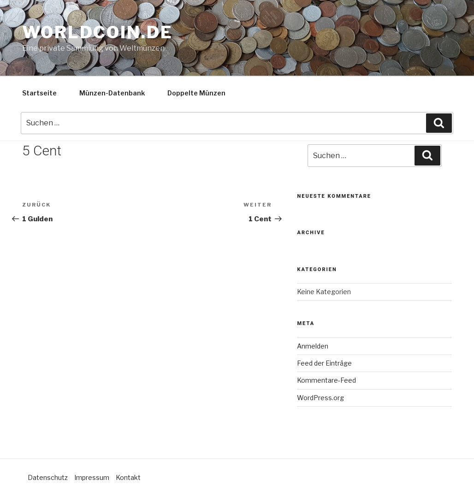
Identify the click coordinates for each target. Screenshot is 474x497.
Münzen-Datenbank (112, 93)
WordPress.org (320, 398)
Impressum (91, 477)
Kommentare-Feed (326, 380)
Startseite (39, 93)
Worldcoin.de (97, 32)
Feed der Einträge (324, 363)
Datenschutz (48, 477)
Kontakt (128, 477)
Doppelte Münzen (196, 93)
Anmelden (312, 346)
